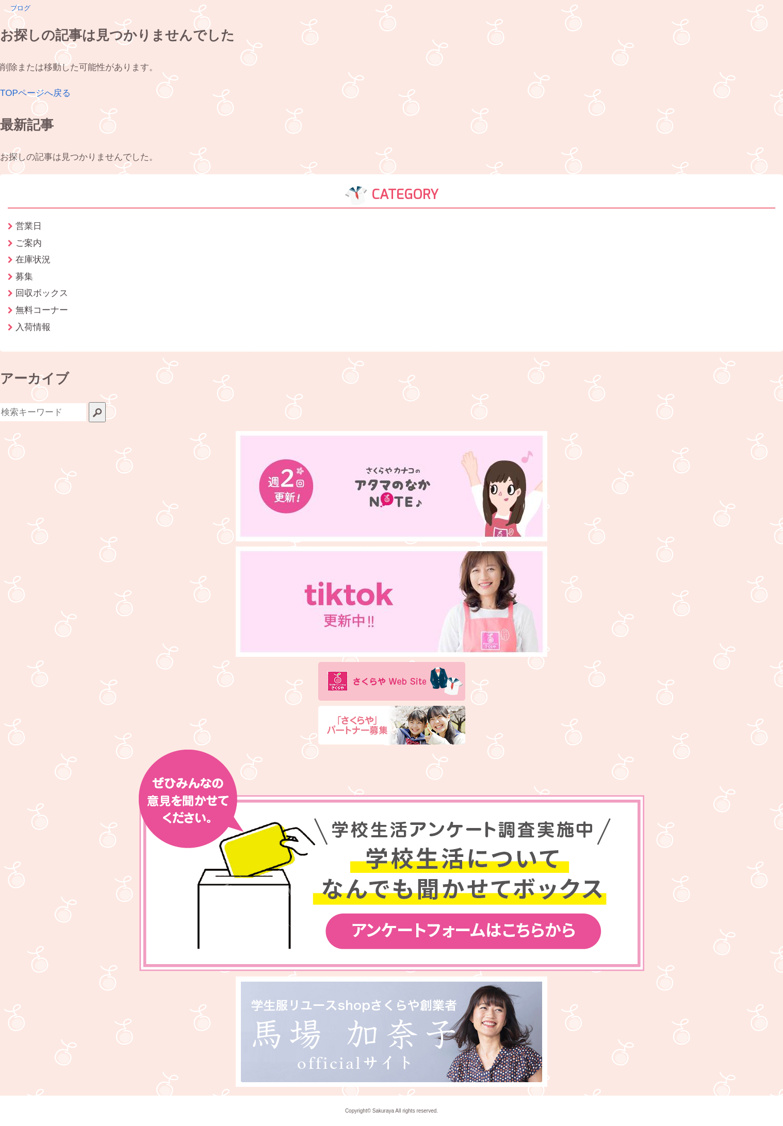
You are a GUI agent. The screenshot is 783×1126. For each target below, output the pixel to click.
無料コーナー (41, 310)
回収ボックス (41, 293)
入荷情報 (33, 327)
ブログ (20, 8)
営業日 (28, 226)
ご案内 (28, 243)
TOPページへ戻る (35, 93)
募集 (24, 276)
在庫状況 (33, 259)
